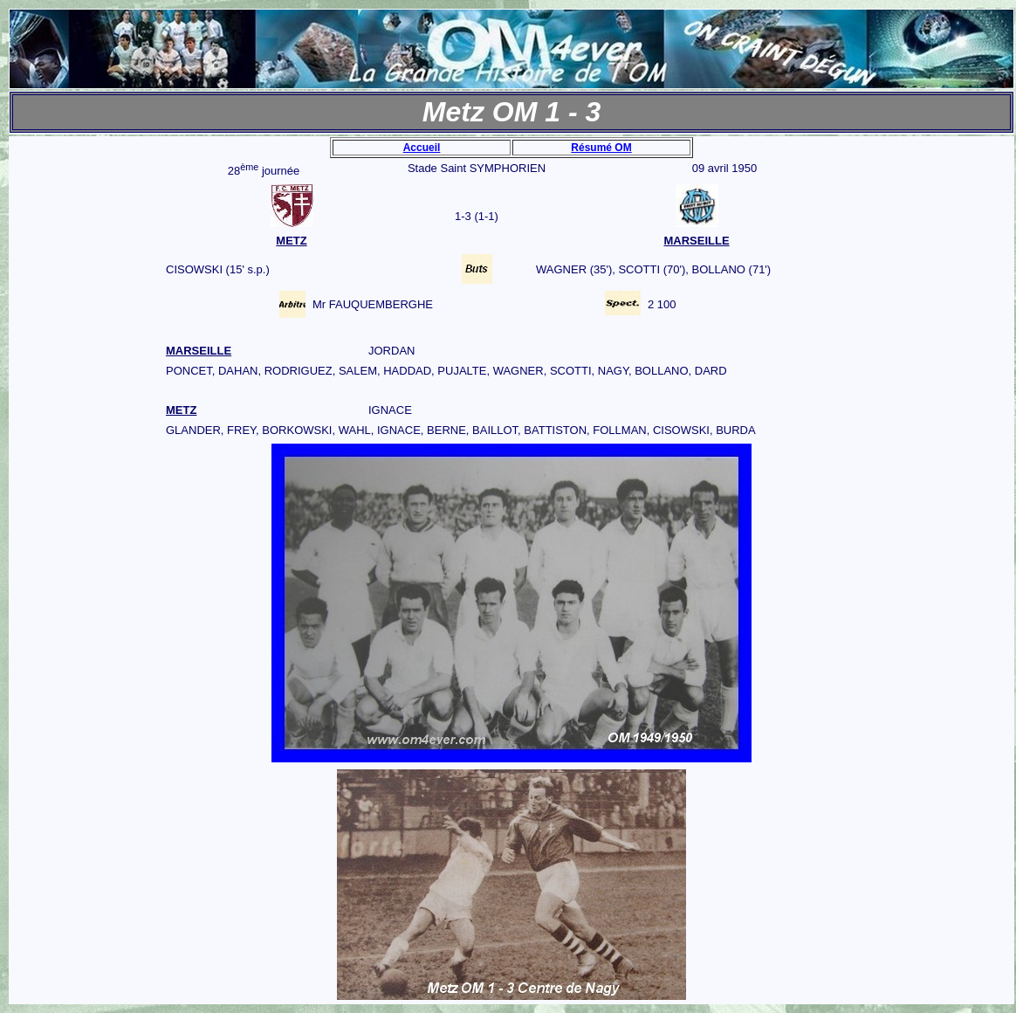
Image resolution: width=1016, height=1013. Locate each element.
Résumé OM (601, 147)
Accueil (422, 147)
